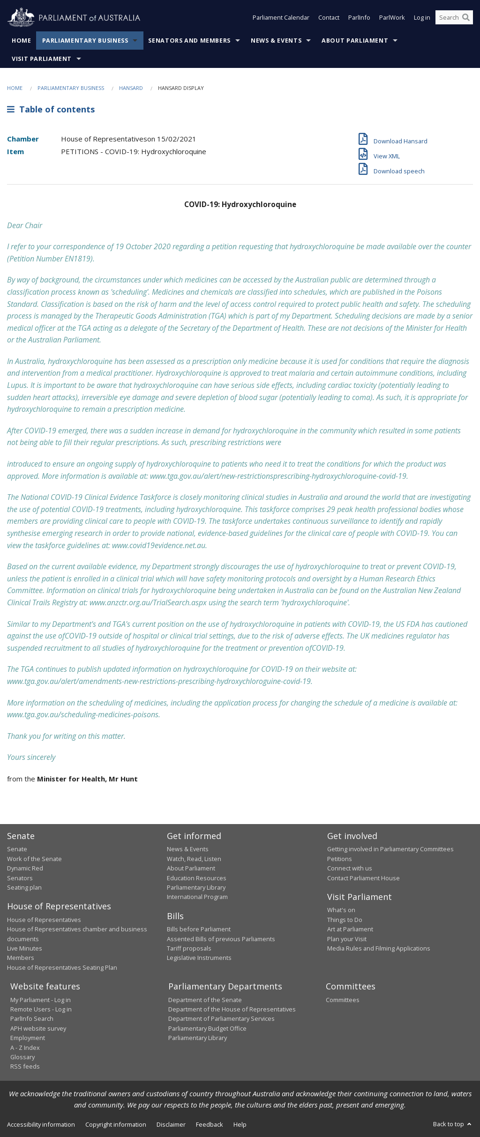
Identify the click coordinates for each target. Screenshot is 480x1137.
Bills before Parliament (199, 929)
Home (21, 41)
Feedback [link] (209, 1124)
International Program (197, 896)
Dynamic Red (25, 868)
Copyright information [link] (115, 1124)
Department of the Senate (205, 1000)
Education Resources (196, 878)
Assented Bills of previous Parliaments (221, 939)
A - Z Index (25, 1047)
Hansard (131, 87)
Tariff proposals (189, 948)
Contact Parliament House (363, 878)
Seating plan (24, 887)
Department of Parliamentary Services (221, 1018)
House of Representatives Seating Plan (62, 967)
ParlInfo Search (31, 1018)
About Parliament (355, 41)
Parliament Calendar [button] (281, 18)
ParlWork (392, 18)
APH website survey (38, 1028)
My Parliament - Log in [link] (40, 1000)
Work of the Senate (34, 859)
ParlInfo (359, 18)
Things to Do (344, 919)
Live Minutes (24, 948)
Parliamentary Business (85, 41)
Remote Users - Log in (41, 1009)
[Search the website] (454, 18)
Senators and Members (189, 41)
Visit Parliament (42, 59)
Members (20, 957)
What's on (341, 910)
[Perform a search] (466, 18)
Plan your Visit (347, 939)
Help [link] (240, 1124)
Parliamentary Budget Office (207, 1028)
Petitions (339, 859)
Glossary (22, 1057)
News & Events (276, 41)
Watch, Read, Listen (194, 859)
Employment (27, 1037)
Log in (422, 18)
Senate (17, 849)
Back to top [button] (453, 1124)
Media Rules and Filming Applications (378, 948)
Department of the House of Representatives (232, 1009)
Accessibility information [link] (41, 1124)
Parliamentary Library (196, 887)
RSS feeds (25, 1066)
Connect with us (349, 868)
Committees (343, 1000)
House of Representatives (44, 919)
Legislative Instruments (199, 957)
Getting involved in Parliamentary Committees (390, 849)
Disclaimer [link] (171, 1124)
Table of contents (51, 109)
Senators (20, 878)
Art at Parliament (350, 929)
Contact (328, 18)
